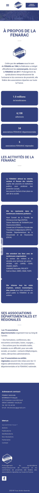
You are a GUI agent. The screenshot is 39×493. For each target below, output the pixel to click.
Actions (5, 428)
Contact (5, 443)
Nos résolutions (7, 437)
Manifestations (7, 434)
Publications (6, 431)
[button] (7, 5)
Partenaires (6, 440)
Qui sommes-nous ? (9, 425)
